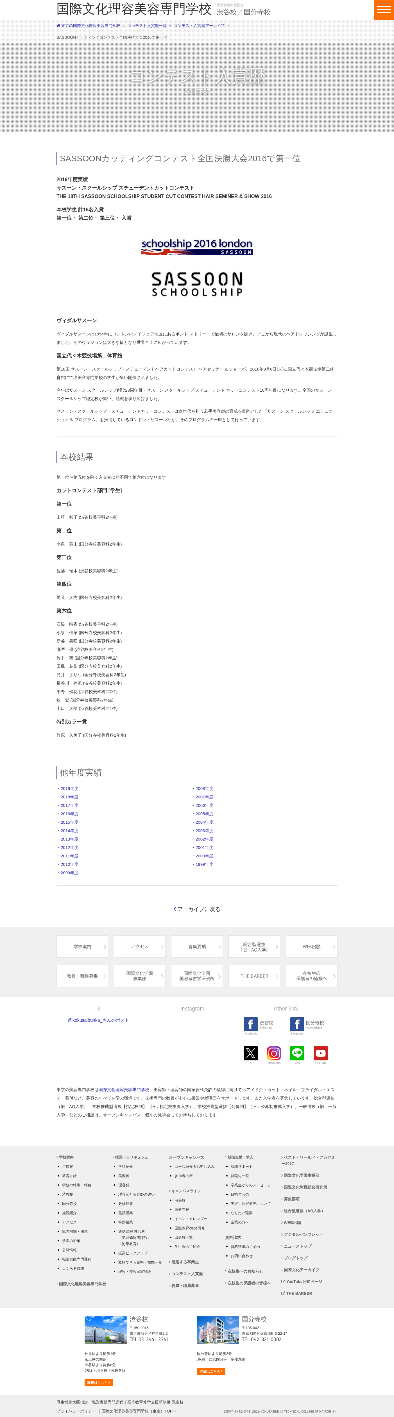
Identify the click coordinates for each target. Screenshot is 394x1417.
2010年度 (69, 864)
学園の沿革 (71, 1241)
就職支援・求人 (239, 1157)
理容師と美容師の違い (136, 1194)
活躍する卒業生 (184, 1262)
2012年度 (69, 847)
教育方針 (69, 1176)
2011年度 (69, 855)
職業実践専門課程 (76, 1259)
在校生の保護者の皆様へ (248, 1283)
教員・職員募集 (184, 1285)
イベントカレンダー (191, 1219)
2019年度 (69, 788)
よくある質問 (73, 1268)
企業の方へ (240, 1222)
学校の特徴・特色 (76, 1185)
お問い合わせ (242, 1256)
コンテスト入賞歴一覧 (147, 25)
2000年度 (204, 855)
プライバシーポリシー (76, 1411)
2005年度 (204, 813)
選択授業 (125, 1213)
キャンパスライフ (185, 1191)
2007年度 (204, 796)
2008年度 (204, 788)
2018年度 (69, 796)
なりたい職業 (242, 1213)
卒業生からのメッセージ (251, 1185)
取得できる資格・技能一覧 (140, 1262)
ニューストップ (296, 1246)
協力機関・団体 (75, 1231)
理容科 (123, 1185)
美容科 (123, 1176)
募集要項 (290, 1199)
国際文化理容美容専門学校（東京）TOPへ (138, 1411)
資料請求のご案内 (245, 1247)
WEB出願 (291, 1222)
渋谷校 (67, 1194)
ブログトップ (294, 1258)
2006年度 (204, 805)
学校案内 (65, 1157)
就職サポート (242, 1166)
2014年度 (69, 830)
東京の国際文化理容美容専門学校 (88, 25)
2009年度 (69, 872)
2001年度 (204, 847)
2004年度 (204, 822)
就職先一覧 (240, 1176)
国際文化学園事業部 (300, 1175)
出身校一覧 (184, 1237)
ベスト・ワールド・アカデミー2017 (308, 1160)
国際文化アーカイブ (300, 1270)
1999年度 (204, 864)
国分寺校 (69, 1204)
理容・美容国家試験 (134, 1272)
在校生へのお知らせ (244, 1271)
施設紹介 (69, 1213)
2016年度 (69, 813)
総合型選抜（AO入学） (303, 1211)
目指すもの (240, 1194)
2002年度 (204, 839)
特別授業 (125, 1222)
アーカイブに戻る (197, 909)
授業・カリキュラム (130, 1157)
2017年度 (69, 805)
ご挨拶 (67, 1166)
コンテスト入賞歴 (186, 1273)
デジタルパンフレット (302, 1234)
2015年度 (69, 822)
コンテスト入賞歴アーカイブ (199, 25)
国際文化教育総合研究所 (304, 1187)
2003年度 (204, 830)
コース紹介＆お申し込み (195, 1166)
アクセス (69, 1222)
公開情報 (69, 1250)
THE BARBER (296, 1293)
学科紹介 (125, 1166)
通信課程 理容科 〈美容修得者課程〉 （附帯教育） (134, 1237)
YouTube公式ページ (301, 1281)
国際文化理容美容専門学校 (124, 1089)
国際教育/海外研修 (190, 1228)
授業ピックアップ (133, 1253)
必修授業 (125, 1204)
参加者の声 (184, 1176)
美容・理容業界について (251, 1204)
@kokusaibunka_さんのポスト (99, 1020)
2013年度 (69, 839)
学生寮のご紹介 (187, 1247)
